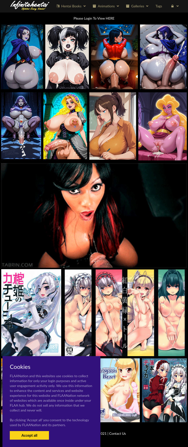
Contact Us (117, 433)
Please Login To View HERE (94, 18)
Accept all (29, 435)
